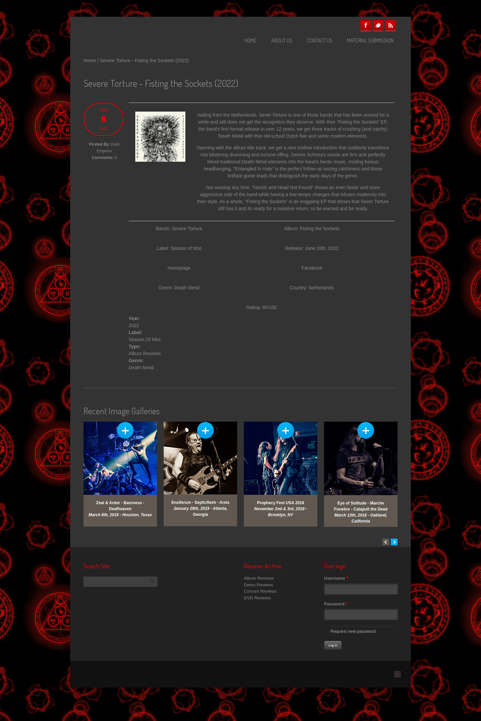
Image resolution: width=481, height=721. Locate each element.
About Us (281, 40)
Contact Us (319, 40)
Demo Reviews (258, 584)
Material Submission (370, 40)
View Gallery (125, 430)
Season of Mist (186, 248)
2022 (134, 325)
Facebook (365, 25)
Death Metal (141, 367)
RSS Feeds (390, 25)
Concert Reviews (260, 591)
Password (335, 603)
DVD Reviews (257, 597)
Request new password (353, 631)
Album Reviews (145, 353)
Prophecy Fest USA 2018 (280, 502)
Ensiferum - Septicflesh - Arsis (200, 502)
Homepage (179, 268)
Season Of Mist (145, 339)
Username (336, 578)
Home (251, 40)
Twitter (378, 25)
